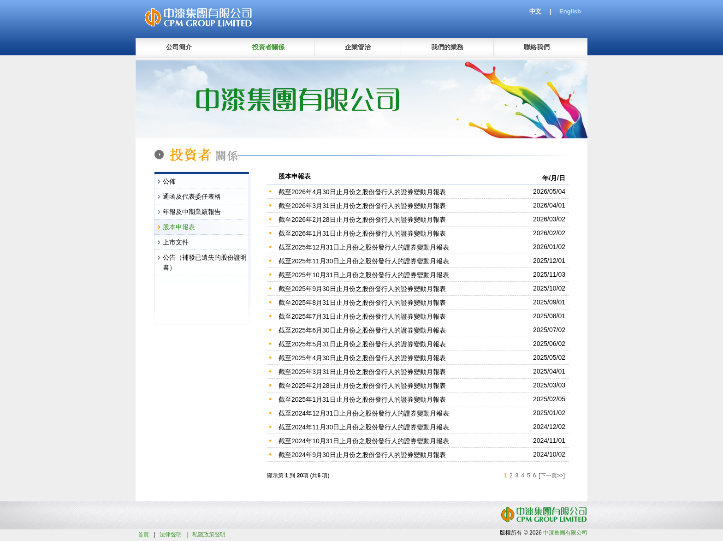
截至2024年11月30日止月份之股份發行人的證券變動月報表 (364, 427)
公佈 (169, 181)
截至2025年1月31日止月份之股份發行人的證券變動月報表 (362, 399)
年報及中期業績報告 (192, 211)
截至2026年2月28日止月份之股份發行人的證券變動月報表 (362, 219)
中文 (535, 11)
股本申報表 (179, 227)
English (570, 11)
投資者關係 (268, 47)
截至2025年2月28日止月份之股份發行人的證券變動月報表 (362, 385)
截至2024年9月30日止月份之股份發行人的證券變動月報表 (362, 454)
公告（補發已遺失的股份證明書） (205, 262)
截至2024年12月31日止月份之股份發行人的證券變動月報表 (364, 413)
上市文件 (176, 242)
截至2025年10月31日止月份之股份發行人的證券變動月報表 (364, 275)
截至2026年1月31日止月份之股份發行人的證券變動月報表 (362, 233)
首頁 (143, 534)
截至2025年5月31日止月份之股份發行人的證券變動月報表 (362, 344)
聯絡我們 (537, 47)
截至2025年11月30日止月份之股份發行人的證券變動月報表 (364, 261)
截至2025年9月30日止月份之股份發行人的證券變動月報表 (362, 288)
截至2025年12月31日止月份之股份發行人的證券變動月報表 (364, 247)
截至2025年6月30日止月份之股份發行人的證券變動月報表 (362, 330)
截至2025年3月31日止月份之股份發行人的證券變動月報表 (362, 371)
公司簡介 (179, 47)
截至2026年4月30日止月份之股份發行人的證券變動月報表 (362, 192)
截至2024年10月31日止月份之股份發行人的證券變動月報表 (364, 441)
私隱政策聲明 (208, 534)
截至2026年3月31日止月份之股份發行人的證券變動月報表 (362, 205)
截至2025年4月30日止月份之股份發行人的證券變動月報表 (362, 358)
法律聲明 (171, 534)
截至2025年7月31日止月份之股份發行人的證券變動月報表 (362, 316)
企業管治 (358, 47)
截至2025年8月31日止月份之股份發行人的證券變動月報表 (362, 302)
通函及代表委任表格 (192, 196)
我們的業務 (447, 47)
